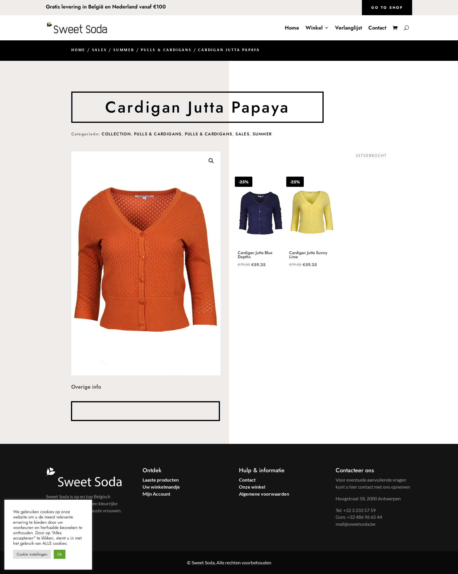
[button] (211, 161)
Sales (99, 49)
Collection (116, 134)
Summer (123, 49)
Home (292, 28)
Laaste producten (161, 479)
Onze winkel (252, 486)
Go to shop (387, 7)
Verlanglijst (348, 28)
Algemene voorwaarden (264, 494)
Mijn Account (156, 494)
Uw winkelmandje (161, 486)
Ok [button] (59, 554)
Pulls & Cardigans (166, 49)
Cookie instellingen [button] (32, 554)
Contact (377, 28)
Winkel (314, 28)
